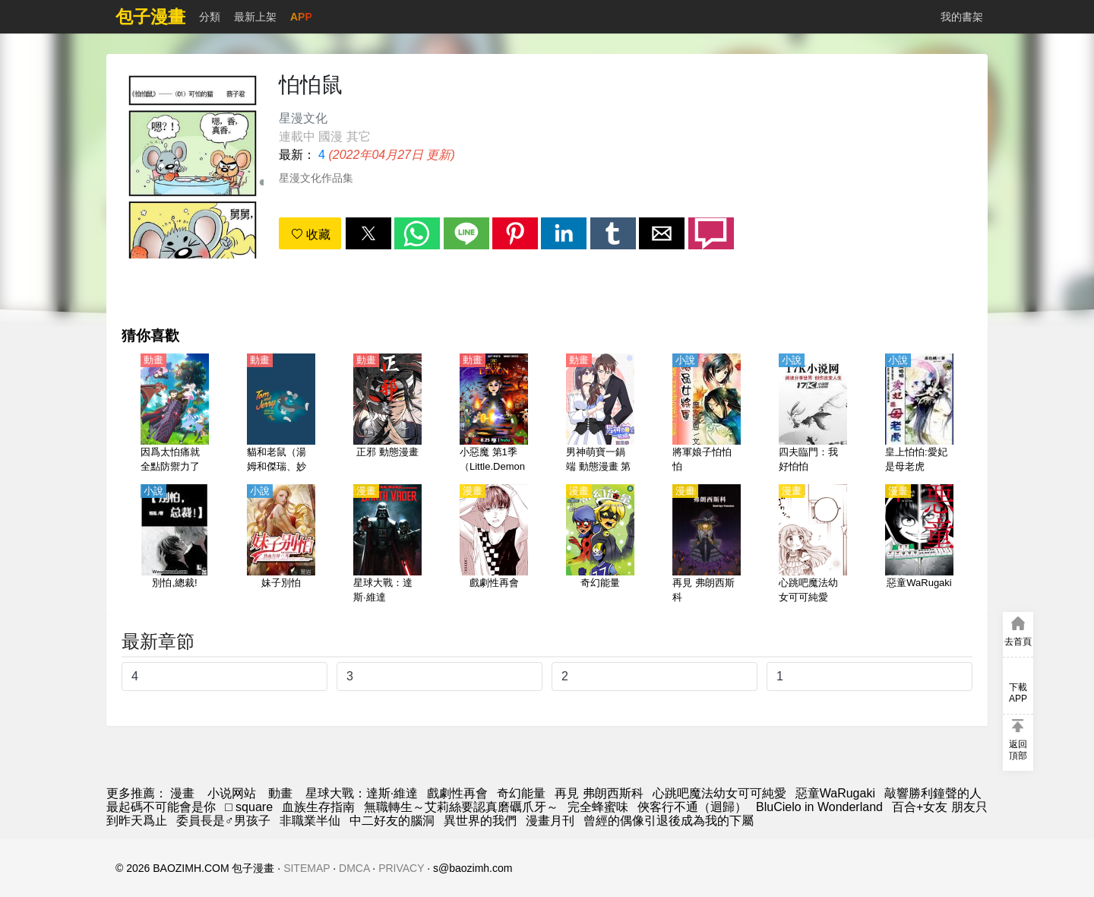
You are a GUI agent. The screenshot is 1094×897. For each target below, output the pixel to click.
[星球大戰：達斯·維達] (387, 545)
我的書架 (962, 17)
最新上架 (255, 17)
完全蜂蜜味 (598, 806)
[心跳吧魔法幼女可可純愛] (813, 545)
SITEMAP (306, 868)
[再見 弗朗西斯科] (706, 545)
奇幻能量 (521, 793)
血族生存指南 (318, 806)
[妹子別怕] (281, 545)
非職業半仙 (310, 820)
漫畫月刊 (550, 820)
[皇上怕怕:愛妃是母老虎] (919, 414)
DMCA (354, 868)
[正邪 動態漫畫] (387, 414)
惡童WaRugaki (835, 793)
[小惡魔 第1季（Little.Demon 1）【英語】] (494, 414)
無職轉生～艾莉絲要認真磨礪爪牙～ (461, 806)
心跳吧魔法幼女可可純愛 (719, 793)
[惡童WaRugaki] (919, 545)
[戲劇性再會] (494, 545)
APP (301, 17)
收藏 (310, 234)
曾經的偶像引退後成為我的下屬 (668, 820)
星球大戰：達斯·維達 (361, 793)
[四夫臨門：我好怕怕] (813, 414)
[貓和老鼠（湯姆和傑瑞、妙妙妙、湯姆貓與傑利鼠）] (281, 414)
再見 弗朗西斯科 (599, 793)
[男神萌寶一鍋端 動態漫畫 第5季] (600, 414)
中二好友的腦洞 (392, 820)
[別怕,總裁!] (175, 545)
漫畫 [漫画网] (182, 793)
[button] (368, 233)
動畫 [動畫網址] (280, 793)
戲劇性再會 (457, 793)
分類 (209, 17)
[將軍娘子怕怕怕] (706, 414)
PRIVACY (401, 868)
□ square (249, 806)
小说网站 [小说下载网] (231, 793)
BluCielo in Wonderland (819, 806)
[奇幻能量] (600, 545)
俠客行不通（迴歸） (692, 806)
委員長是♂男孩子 (223, 820)
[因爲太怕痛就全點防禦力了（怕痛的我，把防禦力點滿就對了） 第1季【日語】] (175, 414)
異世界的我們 (480, 820)
